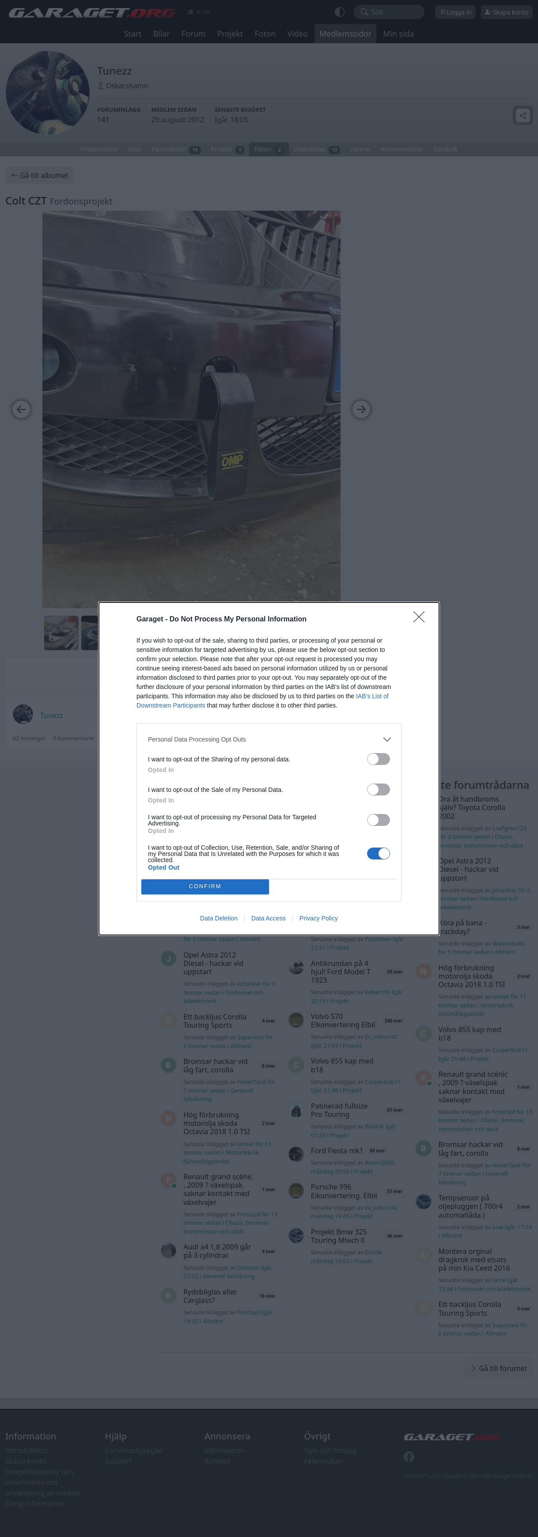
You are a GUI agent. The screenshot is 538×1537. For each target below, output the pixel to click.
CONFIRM (205, 886)
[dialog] (269, 768)
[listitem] (269, 739)
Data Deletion (219, 918)
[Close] (421, 619)
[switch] (378, 759)
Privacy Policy (318, 918)
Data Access (268, 918)
